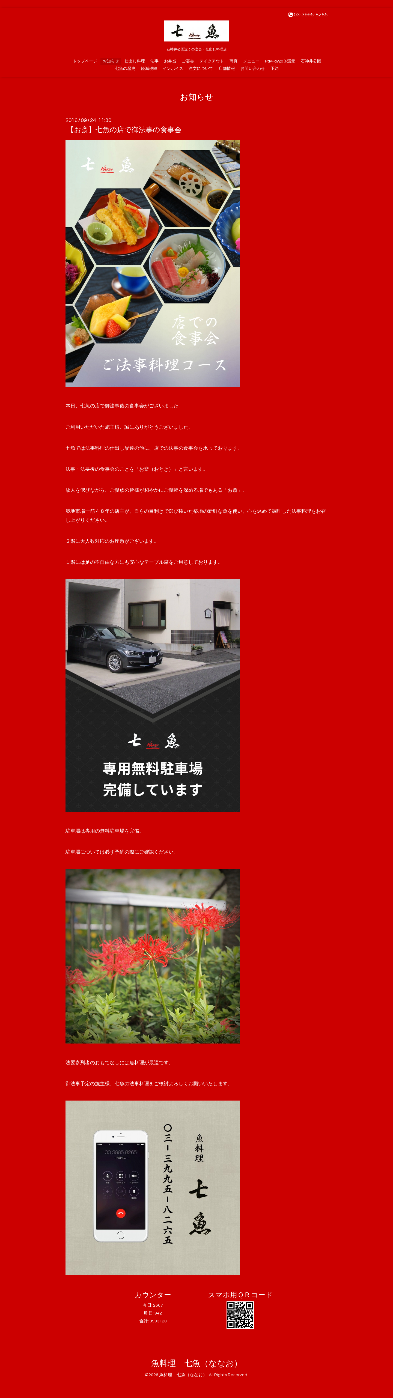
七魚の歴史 (125, 69)
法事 (154, 61)
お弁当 (170, 61)
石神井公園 (311, 61)
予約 (274, 69)
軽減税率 (149, 69)
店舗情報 (227, 69)
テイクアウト (212, 61)
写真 (234, 61)
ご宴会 (188, 61)
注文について (201, 69)
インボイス (173, 69)
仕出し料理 (134, 61)
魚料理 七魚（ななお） (196, 1363)
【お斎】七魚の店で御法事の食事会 (124, 129)
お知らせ (111, 61)
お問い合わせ (252, 69)
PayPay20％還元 (280, 61)
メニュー (251, 61)
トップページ (85, 61)
